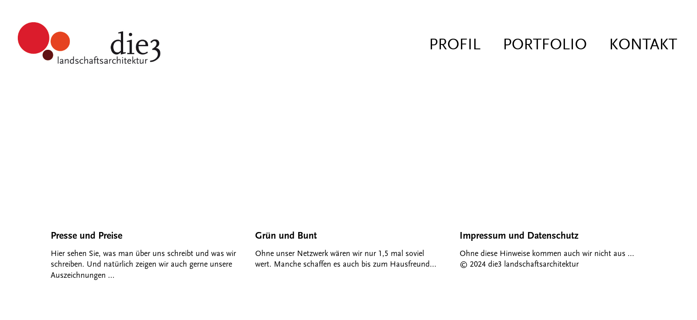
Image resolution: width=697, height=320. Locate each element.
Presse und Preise (86, 235)
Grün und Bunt (286, 235)
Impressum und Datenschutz (519, 235)
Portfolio (545, 44)
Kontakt (643, 44)
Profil (455, 44)
